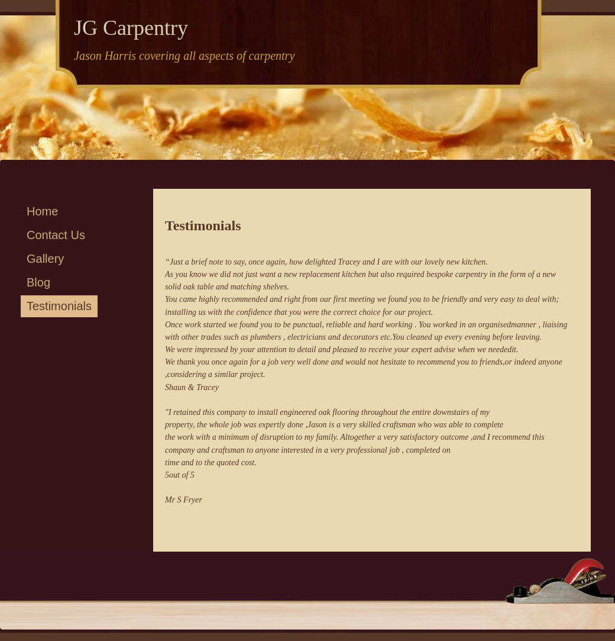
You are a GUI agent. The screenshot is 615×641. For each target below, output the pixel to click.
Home (42, 211)
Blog (38, 282)
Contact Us (56, 234)
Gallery (45, 258)
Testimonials (59, 306)
